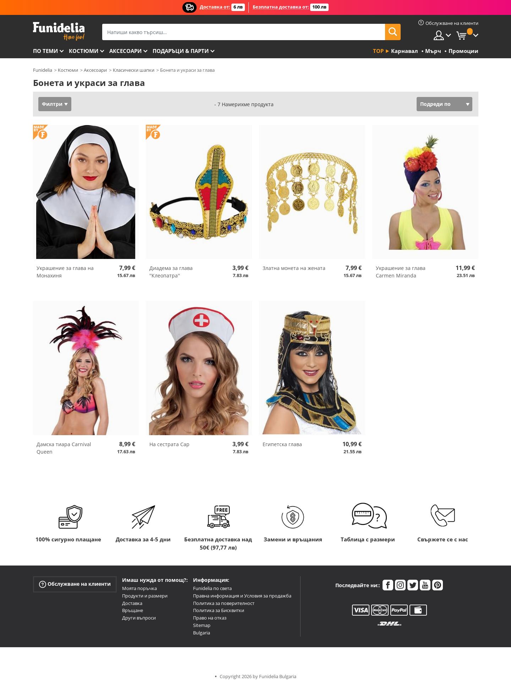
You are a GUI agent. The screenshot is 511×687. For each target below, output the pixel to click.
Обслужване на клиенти (75, 584)
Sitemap (201, 625)
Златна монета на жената (294, 268)
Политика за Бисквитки (218, 610)
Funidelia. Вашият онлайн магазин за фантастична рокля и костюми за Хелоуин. (58, 31)
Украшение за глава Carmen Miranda (400, 272)
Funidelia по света (212, 588)
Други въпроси (139, 618)
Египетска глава (282, 444)
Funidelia (42, 70)
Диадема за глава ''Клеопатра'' (171, 272)
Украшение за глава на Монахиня (65, 272)
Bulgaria (201, 632)
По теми (45, 50)
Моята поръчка (139, 588)
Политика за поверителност (223, 603)
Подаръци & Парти (181, 50)
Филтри (52, 104)
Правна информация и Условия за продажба (242, 596)
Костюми (83, 50)
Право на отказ (209, 618)
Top (378, 50)
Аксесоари (125, 50)
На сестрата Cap (169, 444)
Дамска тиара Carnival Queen (64, 448)
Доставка (132, 603)
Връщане (132, 610)
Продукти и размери (144, 596)
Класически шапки (133, 70)
